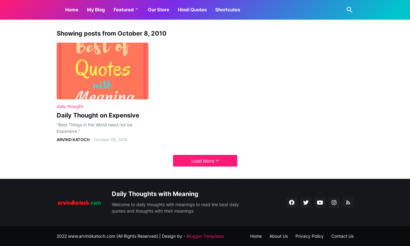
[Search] (348, 10)
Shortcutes (227, 10)
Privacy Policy (309, 236)
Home (71, 10)
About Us (278, 236)
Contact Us (342, 236)
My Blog (96, 10)
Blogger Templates (205, 236)
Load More (202, 161)
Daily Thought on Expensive (98, 115)
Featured (124, 10)
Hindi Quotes (192, 10)
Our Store (158, 10)
